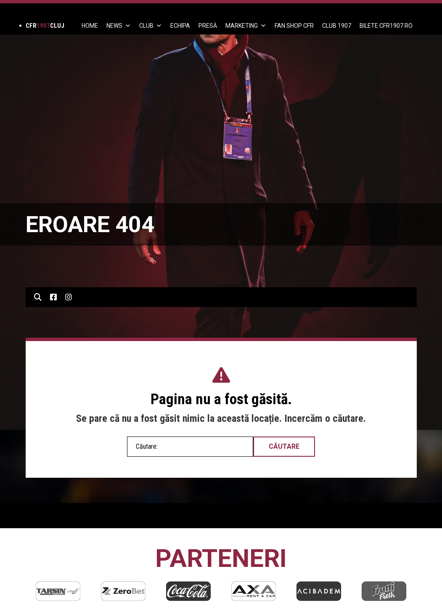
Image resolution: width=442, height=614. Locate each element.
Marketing (245, 25)
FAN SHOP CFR (294, 25)
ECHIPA (180, 25)
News (118, 25)
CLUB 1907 (336, 25)
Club (150, 25)
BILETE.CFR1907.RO (386, 25)
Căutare (284, 446)
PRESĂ (208, 25)
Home (90, 25)
